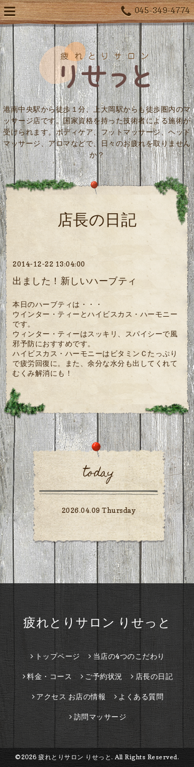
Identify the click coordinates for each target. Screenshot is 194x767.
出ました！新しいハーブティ (74, 280)
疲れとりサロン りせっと (97, 622)
